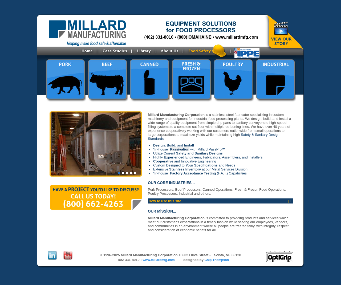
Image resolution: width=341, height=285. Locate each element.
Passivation (179, 149)
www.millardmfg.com (236, 37)
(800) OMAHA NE (194, 37)
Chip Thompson (217, 260)
